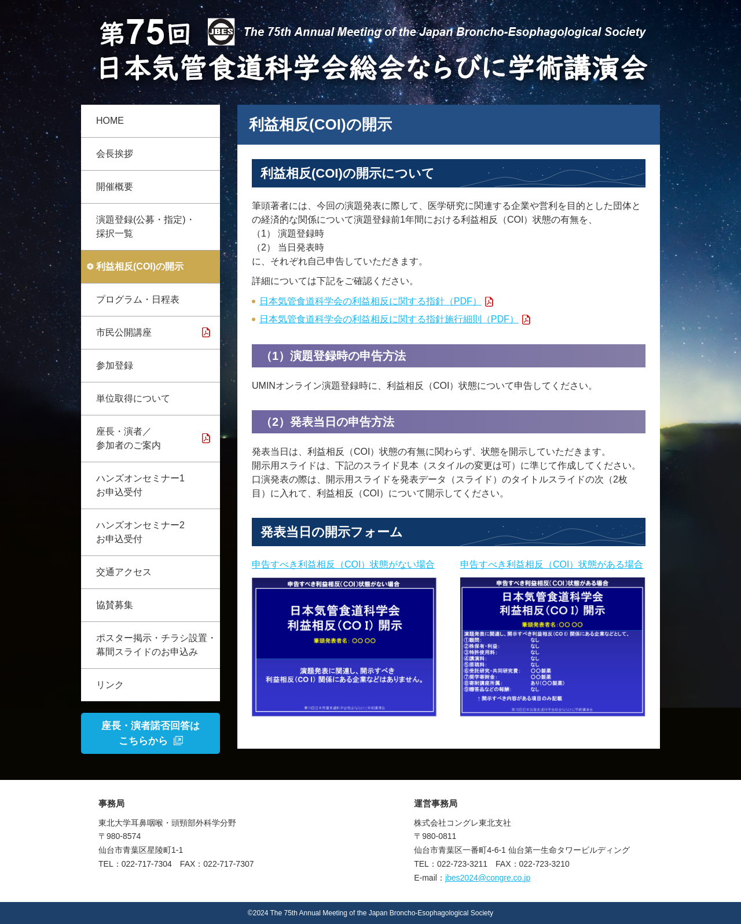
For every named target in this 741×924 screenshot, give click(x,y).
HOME (110, 121)
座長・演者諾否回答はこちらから (150, 733)
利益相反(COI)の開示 (140, 266)
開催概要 (114, 187)
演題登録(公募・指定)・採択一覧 (145, 226)
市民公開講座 (124, 332)
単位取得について (133, 398)
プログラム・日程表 (137, 299)
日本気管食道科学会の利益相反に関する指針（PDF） (370, 301)
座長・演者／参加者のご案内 (128, 438)
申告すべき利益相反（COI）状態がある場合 (551, 564)
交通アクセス (124, 572)
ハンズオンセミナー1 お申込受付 (140, 485)
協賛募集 (114, 605)
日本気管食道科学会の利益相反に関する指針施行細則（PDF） (389, 319)
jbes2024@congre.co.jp (487, 877)
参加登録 (114, 365)
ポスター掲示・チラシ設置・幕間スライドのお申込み (156, 645)
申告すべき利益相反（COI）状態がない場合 (343, 564)
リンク (110, 685)
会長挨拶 (114, 154)
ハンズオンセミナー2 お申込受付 (140, 532)
